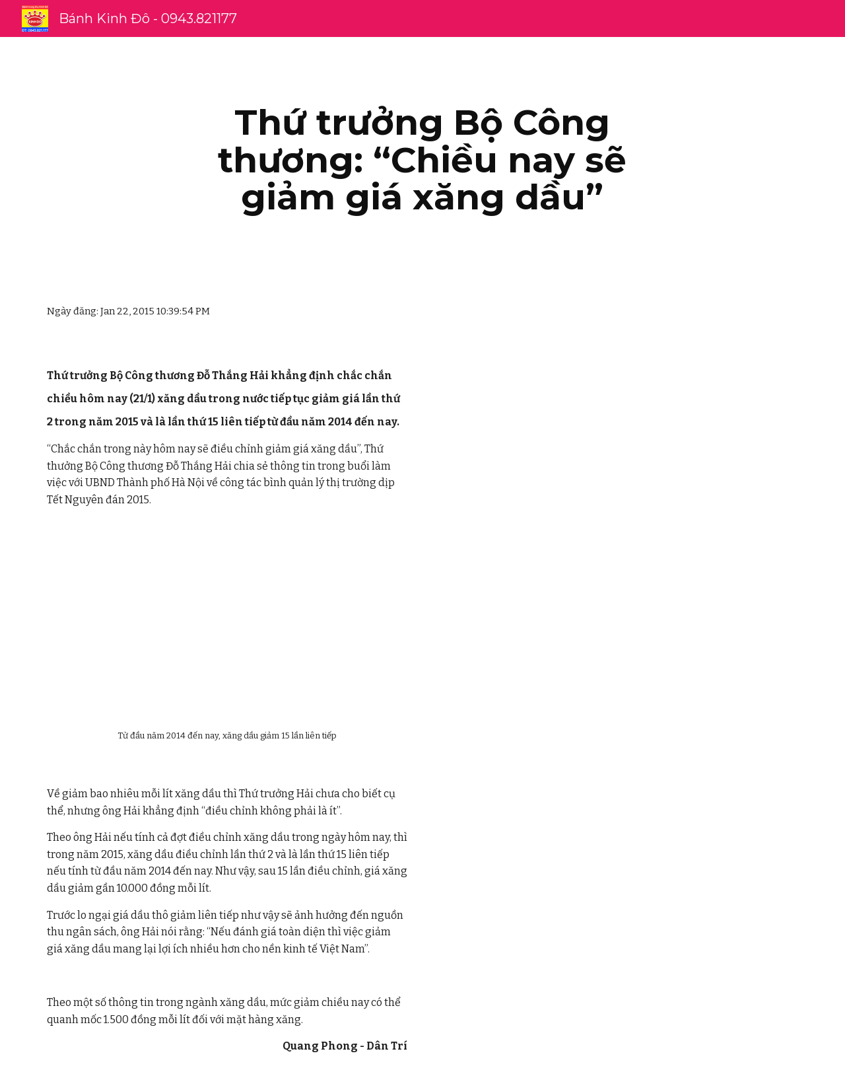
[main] (422, 160)
